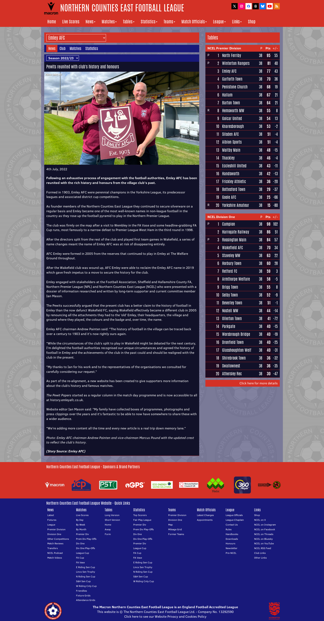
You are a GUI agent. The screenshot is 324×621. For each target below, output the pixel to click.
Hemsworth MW (233, 110)
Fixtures (51, 520)
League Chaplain (235, 520)
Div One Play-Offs (85, 548)
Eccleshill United (234, 166)
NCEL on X (260, 520)
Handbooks (232, 534)
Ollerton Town (232, 318)
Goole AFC (229, 197)
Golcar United (232, 118)
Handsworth (230, 173)
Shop (251, 22)
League (219, 22)
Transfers (52, 548)
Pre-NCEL (231, 553)
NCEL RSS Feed (262, 548)
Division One (54, 534)
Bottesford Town (233, 189)
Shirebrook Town (234, 358)
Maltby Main (231, 150)
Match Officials (194, 22)
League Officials (234, 515)
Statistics (149, 22)
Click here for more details (258, 383)
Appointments (205, 520)
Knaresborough (233, 126)
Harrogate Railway (235, 232)
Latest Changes (205, 515)
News (90, 22)
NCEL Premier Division (224, 48)
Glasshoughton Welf (236, 350)
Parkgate (228, 326)
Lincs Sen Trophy (85, 571)
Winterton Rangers (235, 63)
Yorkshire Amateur (235, 205)
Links (237, 22)
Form (108, 534)
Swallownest (231, 366)
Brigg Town (230, 287)
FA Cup (80, 557)
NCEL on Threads (263, 534)
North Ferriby (231, 55)
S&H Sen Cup (83, 581)
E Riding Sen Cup (85, 567)
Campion (228, 224)
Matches (109, 22)
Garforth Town (232, 79)
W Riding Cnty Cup (86, 586)
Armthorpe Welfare (236, 279)
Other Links (260, 557)
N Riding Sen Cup (85, 576)
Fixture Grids (83, 595)
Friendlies (81, 590)
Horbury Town (231, 263)
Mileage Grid (175, 529)
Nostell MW (230, 310)
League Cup (82, 553)
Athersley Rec (232, 374)
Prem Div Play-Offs (86, 539)
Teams (169, 22)
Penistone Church (235, 87)
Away (108, 529)
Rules (229, 529)
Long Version (112, 515)
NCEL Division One (221, 217)
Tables (129, 22)
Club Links (260, 553)
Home (51, 22)
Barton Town (231, 103)
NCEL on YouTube (264, 543)
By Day (79, 520)
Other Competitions (58, 539)
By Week (80, 524)
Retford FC (229, 271)
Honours (230, 543)
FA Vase (80, 562)
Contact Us (232, 524)
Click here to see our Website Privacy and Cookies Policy (165, 616)
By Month (81, 529)
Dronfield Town (233, 342)
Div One (80, 543)
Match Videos (54, 557)
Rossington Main (234, 240)
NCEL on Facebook (264, 529)
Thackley (228, 158)
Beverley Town (232, 303)
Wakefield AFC (232, 247)
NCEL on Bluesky (263, 539)
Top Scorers (140, 515)
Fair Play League (142, 520)
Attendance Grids (85, 600)
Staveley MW (231, 255)
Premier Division (56, 529)
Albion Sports (232, 142)
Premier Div (82, 534)
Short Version (112, 520)
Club (63, 48)
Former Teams (176, 534)
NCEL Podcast (55, 553)
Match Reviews (55, 543)
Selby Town (230, 295)
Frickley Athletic (234, 181)
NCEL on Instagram (265, 524)
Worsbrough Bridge (236, 334)
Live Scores (70, 22)
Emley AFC (76, 451)
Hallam (227, 95)
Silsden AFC (230, 134)
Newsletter (231, 548)
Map (170, 524)
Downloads (232, 539)
